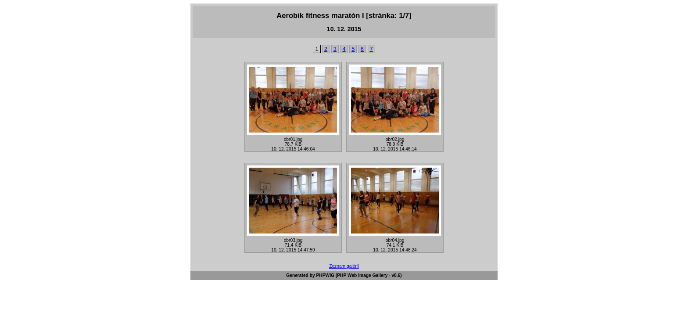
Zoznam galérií (344, 266)
